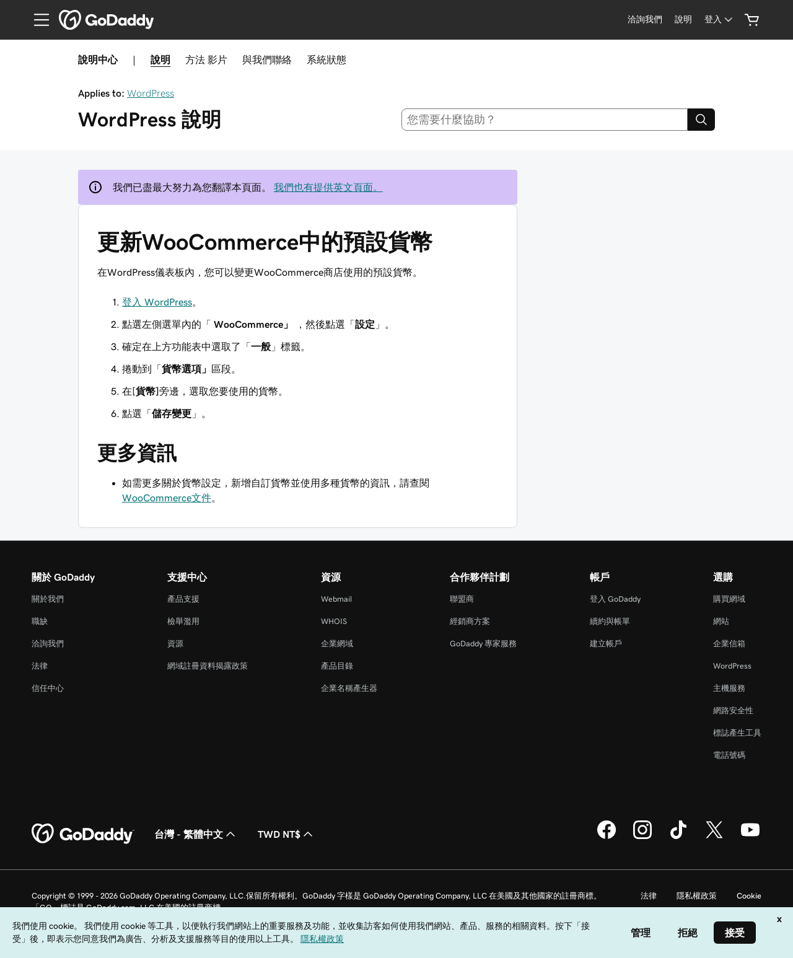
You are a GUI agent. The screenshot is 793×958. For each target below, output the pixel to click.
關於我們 (48, 599)
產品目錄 (337, 666)
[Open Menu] (37, 20)
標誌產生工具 (737, 733)
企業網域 (337, 643)
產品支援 (183, 599)
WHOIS (334, 621)
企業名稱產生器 (349, 688)
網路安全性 (733, 710)
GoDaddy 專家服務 (483, 643)
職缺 (40, 621)
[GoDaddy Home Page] (83, 834)
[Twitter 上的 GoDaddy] (714, 837)
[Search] (701, 119)
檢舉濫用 (183, 621)
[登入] (719, 19)
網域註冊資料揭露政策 (207, 666)
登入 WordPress (157, 302)
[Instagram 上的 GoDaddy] (642, 837)
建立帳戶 (606, 643)
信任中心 (48, 688)
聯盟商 (462, 599)
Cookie (749, 896)
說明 (160, 59)
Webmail (336, 599)
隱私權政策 (697, 896)
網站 (721, 621)
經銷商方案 (470, 621)
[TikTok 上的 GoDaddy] (678, 837)
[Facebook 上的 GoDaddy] (606, 837)
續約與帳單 (610, 621)
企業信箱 (729, 643)
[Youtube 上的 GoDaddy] (750, 837)
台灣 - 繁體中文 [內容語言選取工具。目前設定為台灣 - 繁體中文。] (196, 834)
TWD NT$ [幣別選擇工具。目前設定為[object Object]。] (286, 834)
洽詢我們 (48, 643)
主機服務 (729, 688)
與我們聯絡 (267, 59)
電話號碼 (729, 755)
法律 (40, 666)
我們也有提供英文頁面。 (328, 187)
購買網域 (729, 599)
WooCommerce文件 (166, 498)
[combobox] (545, 119)
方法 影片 (206, 59)
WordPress (150, 93)
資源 (175, 643)
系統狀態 (326, 59)
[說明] (683, 19)
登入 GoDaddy (615, 599)
